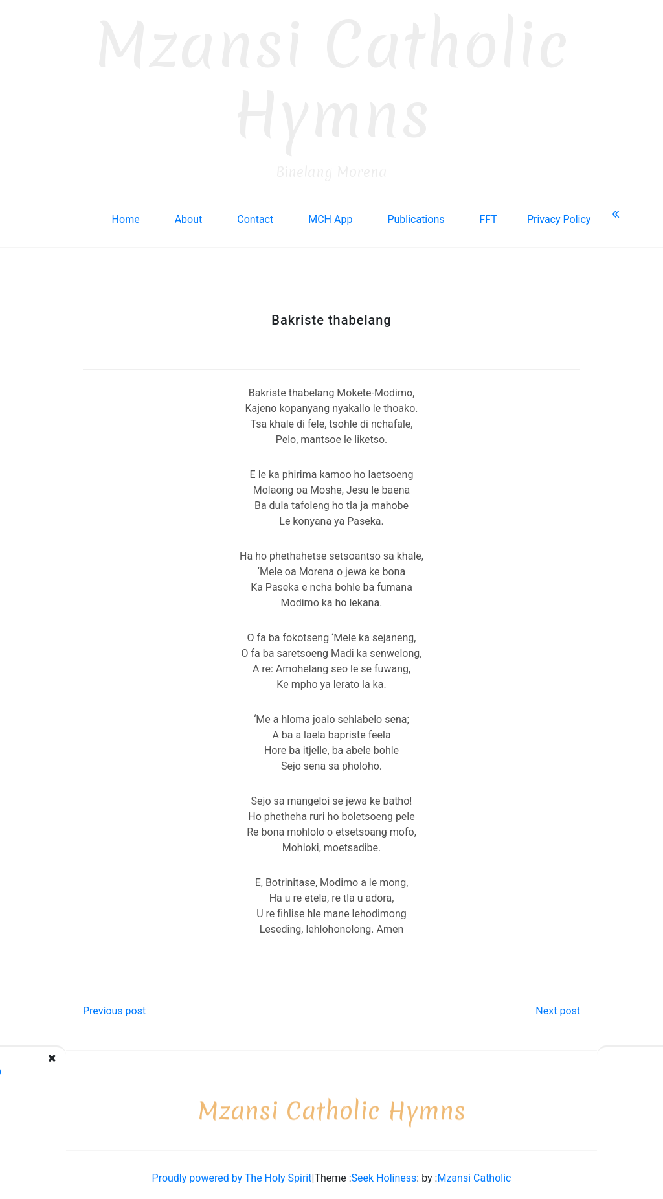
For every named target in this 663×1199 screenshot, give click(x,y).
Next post (557, 1004)
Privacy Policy (559, 212)
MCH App (330, 212)
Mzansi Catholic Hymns (332, 73)
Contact (255, 212)
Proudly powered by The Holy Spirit (232, 1171)
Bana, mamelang (592, 1064)
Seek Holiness (384, 1171)
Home (126, 212)
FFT (488, 212)
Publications (415, 212)
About (189, 212)
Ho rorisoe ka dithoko (89, 1064)
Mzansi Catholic (474, 1171)
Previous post (114, 1004)
